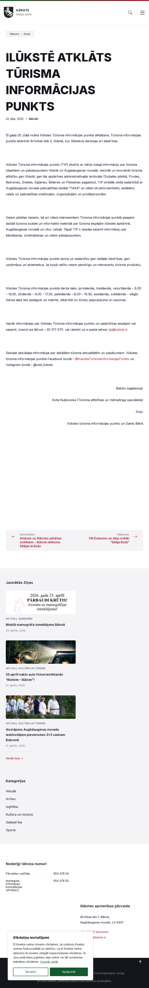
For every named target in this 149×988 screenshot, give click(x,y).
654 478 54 (61, 873)
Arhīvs (11, 799)
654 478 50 (61, 880)
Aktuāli (33, 118)
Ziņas (26, 33)
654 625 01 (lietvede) (94, 932)
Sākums (14, 33)
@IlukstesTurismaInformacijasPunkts (102, 359)
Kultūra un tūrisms (31, 668)
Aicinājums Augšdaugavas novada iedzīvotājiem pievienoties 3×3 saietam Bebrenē (35, 735)
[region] (50, 956)
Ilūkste (22, 10)
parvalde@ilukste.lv (93, 937)
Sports (11, 830)
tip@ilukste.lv (118, 329)
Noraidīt (30, 971)
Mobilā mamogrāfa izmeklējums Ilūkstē (35, 625)
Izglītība (12, 807)
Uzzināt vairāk (49, 962)
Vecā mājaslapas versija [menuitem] (109, 973)
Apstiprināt (68, 971)
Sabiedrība (25, 618)
